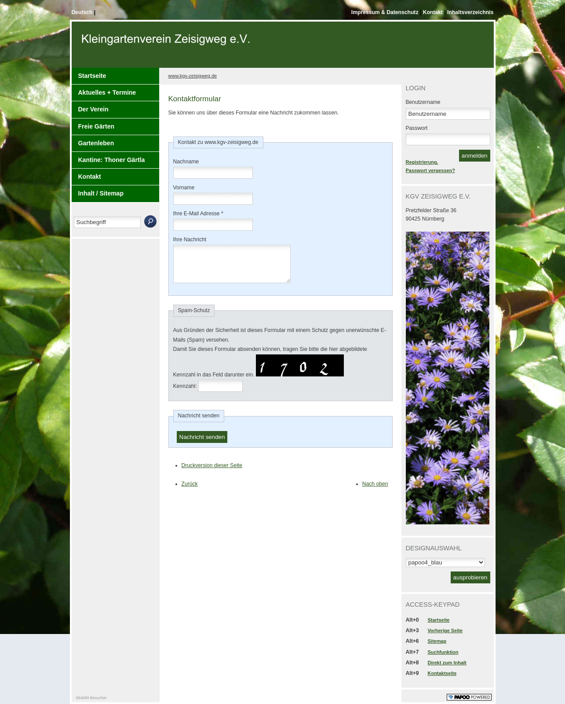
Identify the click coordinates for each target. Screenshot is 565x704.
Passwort (417, 128)
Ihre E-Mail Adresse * (198, 213)
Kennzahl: (185, 393)
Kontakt (434, 12)
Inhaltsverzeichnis (470, 12)
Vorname (184, 187)
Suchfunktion (443, 652)
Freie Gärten (96, 126)
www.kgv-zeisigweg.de (192, 75)
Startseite (92, 75)
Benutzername (423, 102)
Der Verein (93, 109)
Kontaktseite (442, 673)
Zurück (190, 490)
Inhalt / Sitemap (101, 193)
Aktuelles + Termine (107, 92)
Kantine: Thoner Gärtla (111, 159)
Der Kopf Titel (167, 48)
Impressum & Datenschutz (385, 12)
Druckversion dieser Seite (212, 472)
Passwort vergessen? (430, 170)
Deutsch (83, 12)
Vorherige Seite (445, 630)
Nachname (186, 161)
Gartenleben (96, 143)
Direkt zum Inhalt (447, 662)
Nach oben (375, 490)
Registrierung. (422, 162)
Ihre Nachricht (190, 239)
